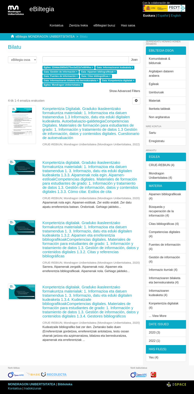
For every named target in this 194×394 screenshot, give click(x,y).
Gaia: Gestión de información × (60, 72)
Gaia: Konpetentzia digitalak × (118, 80)
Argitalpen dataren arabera (161, 73)
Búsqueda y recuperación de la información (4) (161, 211)
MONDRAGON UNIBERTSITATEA (31, 384)
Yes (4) (153, 357)
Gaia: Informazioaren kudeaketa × (115, 67)
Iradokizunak (32, 388)
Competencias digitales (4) (164, 234)
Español (162, 15)
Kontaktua (56, 25)
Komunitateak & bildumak (159, 61)
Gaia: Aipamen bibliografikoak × (98, 72)
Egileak (154, 84)
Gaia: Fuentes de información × (61, 76)
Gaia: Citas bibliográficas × (95, 76)
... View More (158, 315)
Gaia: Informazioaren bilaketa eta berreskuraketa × (71, 80)
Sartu (152, 132)
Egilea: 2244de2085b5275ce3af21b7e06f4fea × (68, 67)
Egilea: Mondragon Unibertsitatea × (63, 85)
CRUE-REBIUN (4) (161, 165)
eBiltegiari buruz (104, 25)
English (176, 15)
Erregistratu (157, 141)
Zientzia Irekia (78, 25)
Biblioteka (65, 384)
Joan (134, 59)
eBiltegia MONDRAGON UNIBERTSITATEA (45, 36)
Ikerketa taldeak (159, 108)
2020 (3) (154, 332)
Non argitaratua (159, 117)
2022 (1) (154, 340)
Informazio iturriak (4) (163, 269)
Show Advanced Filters (124, 91)
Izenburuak (156, 92)
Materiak (154, 100)
